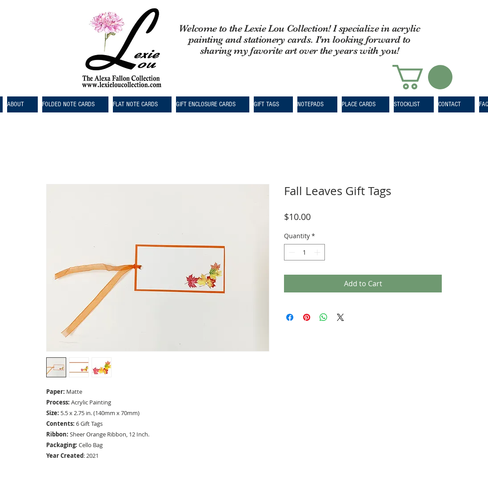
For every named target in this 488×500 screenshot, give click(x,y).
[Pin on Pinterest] (306, 317)
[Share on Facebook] (289, 317)
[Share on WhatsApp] (323, 317)
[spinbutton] (304, 252)
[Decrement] (290, 252)
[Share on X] (340, 317)
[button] (422, 77)
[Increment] (318, 252)
